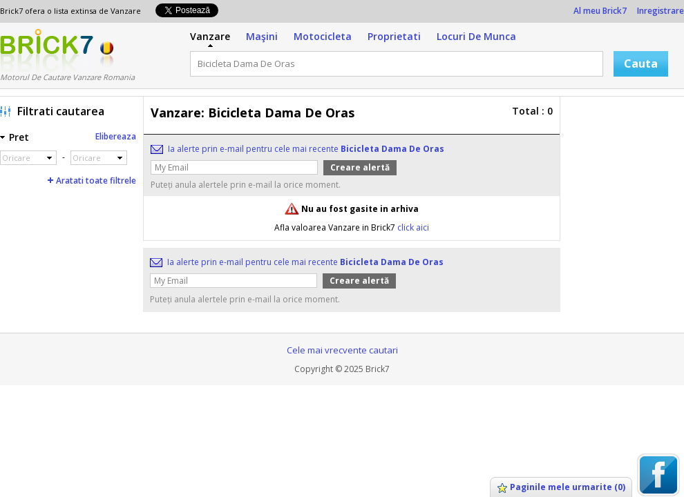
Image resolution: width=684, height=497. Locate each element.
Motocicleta (323, 36)
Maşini (262, 36)
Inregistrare (660, 11)
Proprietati (394, 36)
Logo (46, 50)
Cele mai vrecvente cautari (342, 350)
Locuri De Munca (476, 36)
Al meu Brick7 (600, 11)
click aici (413, 227)
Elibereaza (115, 136)
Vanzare (210, 36)
